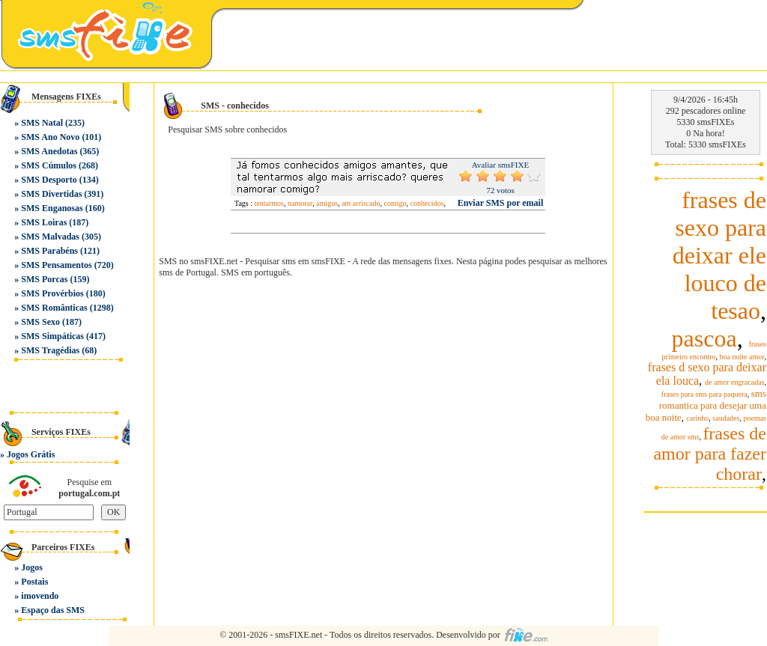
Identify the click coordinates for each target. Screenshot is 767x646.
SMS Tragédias (50, 350)
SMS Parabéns (49, 251)
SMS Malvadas (50, 236)
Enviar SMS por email (501, 203)
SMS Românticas (54, 307)
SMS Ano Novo (50, 137)
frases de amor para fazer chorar (709, 454)
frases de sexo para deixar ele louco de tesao (719, 255)
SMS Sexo (40, 322)
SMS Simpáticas (52, 336)
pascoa (704, 338)
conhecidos (427, 203)
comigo (395, 203)
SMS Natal (42, 123)
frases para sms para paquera (704, 394)
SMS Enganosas (51, 208)
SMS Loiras (44, 222)
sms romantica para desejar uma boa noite (706, 405)
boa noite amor (742, 357)
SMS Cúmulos (48, 165)
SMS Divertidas (51, 194)
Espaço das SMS (53, 610)
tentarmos (269, 203)
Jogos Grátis (31, 454)
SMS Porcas (44, 279)
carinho (697, 418)
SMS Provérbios (52, 293)
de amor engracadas (734, 382)
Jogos (32, 567)
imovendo (39, 596)
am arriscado (361, 203)
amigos (327, 203)
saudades (725, 418)
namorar (300, 203)
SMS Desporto (48, 179)
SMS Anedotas (49, 151)
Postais (34, 581)
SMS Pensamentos (56, 265)
